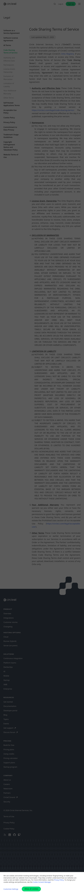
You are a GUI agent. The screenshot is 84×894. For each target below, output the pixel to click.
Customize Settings (11, 889)
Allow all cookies (31, 889)
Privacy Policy (59, 880)
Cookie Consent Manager (42, 882)
